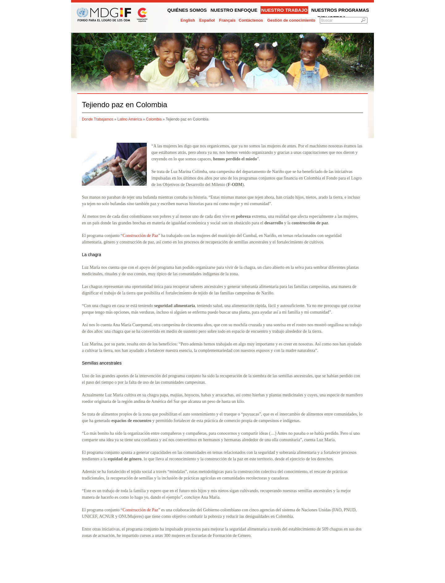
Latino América (129, 119)
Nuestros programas (340, 10)
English (187, 20)
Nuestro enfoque (233, 10)
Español (207, 20)
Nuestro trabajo (284, 10)
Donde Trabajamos (97, 119)
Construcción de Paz (140, 235)
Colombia (154, 119)
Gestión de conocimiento (291, 20)
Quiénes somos (187, 10)
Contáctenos (251, 20)
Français (227, 20)
